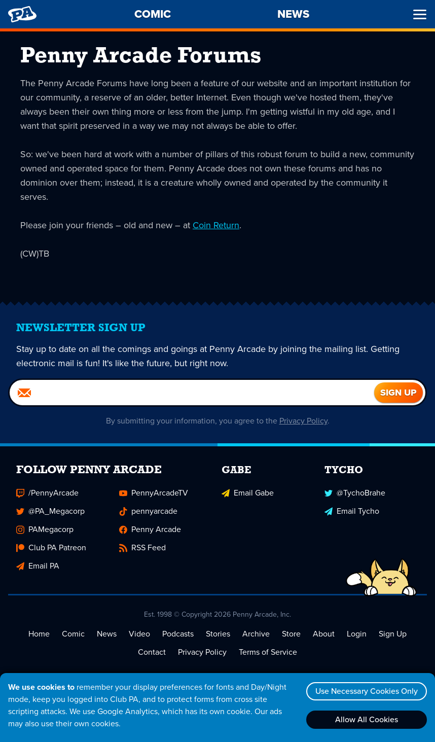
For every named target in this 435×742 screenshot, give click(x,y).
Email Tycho (351, 511)
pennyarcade (148, 511)
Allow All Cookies (366, 719)
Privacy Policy (303, 421)
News (107, 634)
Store (291, 634)
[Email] (192, 392)
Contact (152, 652)
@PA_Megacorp (50, 511)
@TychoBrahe (354, 493)
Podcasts (178, 634)
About (324, 634)
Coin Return (216, 225)
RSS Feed (142, 547)
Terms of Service (268, 652)
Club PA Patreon (51, 547)
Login (357, 634)
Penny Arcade (150, 529)
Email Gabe (248, 493)
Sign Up (393, 634)
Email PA (37, 566)
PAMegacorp (45, 529)
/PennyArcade (47, 493)
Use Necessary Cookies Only (366, 691)
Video (139, 634)
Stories (218, 634)
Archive (256, 634)
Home (39, 634)
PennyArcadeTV (153, 493)
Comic (73, 634)
